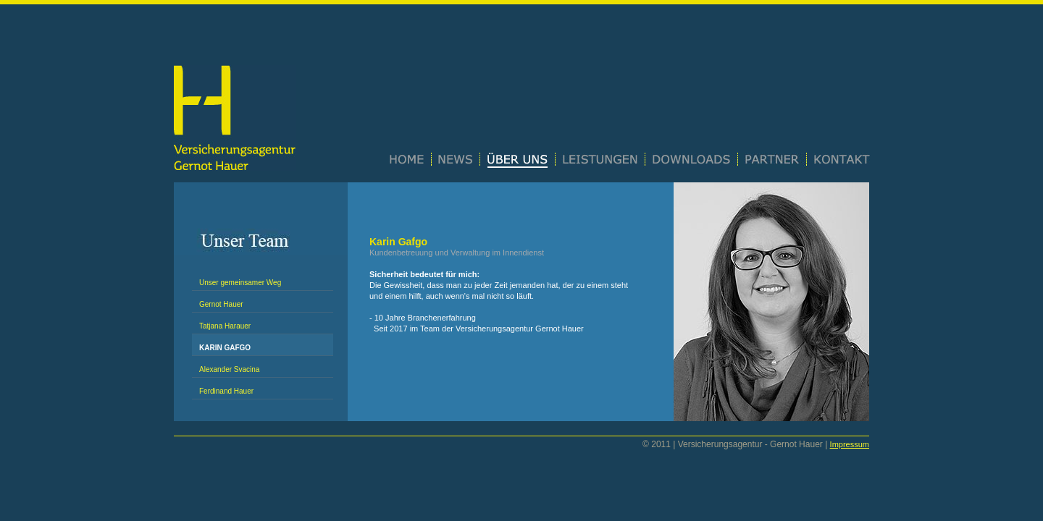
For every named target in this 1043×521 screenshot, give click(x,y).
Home (411, 160)
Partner (772, 160)
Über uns (518, 160)
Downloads (691, 160)
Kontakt (838, 160)
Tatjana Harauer (225, 326)
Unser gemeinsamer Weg (240, 283)
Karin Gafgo (225, 348)
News (456, 160)
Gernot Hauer (221, 304)
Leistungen (600, 160)
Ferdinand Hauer (226, 391)
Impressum (849, 444)
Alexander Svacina (229, 369)
